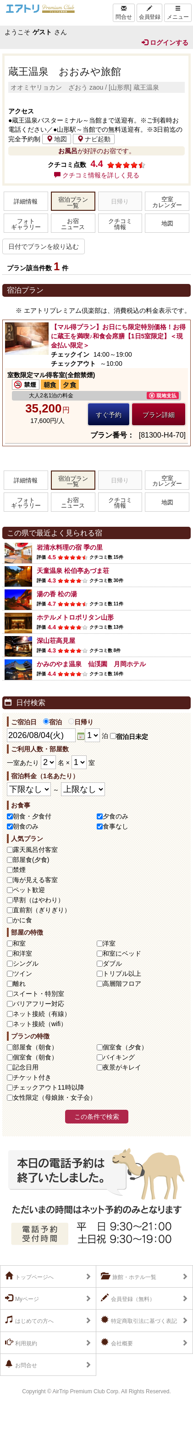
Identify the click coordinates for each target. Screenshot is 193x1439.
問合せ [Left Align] (124, 12)
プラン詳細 (159, 414)
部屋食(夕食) (31, 859)
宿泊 (52, 722)
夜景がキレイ (122, 1067)
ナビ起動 (93, 139)
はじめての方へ (29, 1320)
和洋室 (22, 953)
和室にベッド (122, 953)
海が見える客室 (35, 879)
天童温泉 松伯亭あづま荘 (73, 570)
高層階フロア (122, 983)
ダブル (112, 963)
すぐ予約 (108, 414)
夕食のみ (115, 816)
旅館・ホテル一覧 (128, 1276)
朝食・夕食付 (32, 816)
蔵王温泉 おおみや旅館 (64, 71)
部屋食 (35, 1047)
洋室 (109, 943)
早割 (38, 900)
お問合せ (21, 1364)
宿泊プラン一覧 (73, 203)
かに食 (22, 920)
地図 (56, 139)
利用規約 (21, 1342)
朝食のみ (26, 826)
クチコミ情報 (120, 224)
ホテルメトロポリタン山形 (75, 617)
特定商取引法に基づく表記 (139, 1320)
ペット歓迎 (29, 889)
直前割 (42, 910)
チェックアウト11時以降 (48, 1087)
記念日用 (26, 1067)
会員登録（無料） (128, 1298)
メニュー (178, 12)
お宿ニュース (73, 224)
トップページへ (29, 1276)
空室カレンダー (167, 202)
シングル (26, 963)
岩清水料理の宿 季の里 (70, 547)
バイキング (119, 1057)
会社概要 (117, 1342)
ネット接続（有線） (42, 1013)
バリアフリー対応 (38, 1003)
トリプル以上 (122, 973)
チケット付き (32, 1077)
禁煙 (19, 869)
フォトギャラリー (26, 224)
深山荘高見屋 (56, 640)
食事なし (115, 826)
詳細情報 (26, 201)
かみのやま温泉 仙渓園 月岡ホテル (91, 664)
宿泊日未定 (129, 736)
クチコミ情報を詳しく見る (96, 175)
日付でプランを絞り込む (43, 246)
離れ (19, 983)
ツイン (22, 973)
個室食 (125, 1047)
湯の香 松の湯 (57, 594)
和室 (19, 943)
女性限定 (54, 1097)
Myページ (22, 1298)
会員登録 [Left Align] (149, 12)
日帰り (81, 722)
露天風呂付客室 (35, 849)
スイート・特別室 (38, 993)
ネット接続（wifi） (40, 1023)
